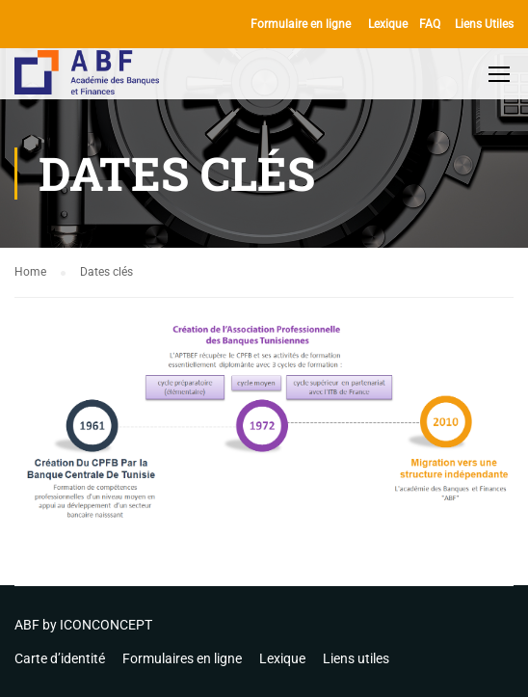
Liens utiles (356, 658)
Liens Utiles (484, 24)
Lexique (388, 24)
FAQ (429, 24)
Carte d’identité (59, 658)
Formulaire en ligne (301, 24)
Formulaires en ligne (182, 658)
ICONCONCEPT (106, 624)
